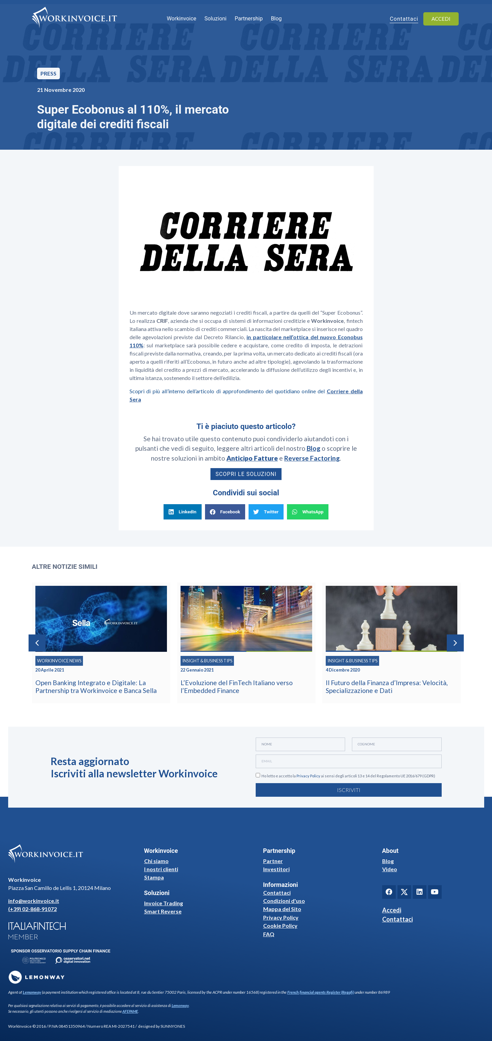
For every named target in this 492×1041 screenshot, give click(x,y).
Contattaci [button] (404, 19)
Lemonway (32, 992)
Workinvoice (181, 18)
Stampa (154, 877)
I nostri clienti (161, 869)
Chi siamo (156, 861)
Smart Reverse (163, 911)
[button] (183, 511)
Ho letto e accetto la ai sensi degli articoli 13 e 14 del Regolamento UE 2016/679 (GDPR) (348, 776)
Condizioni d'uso (284, 900)
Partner (273, 861)
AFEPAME (130, 1011)
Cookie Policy (280, 925)
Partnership (248, 18)
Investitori (276, 869)
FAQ (268, 934)
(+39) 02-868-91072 (32, 909)
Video (389, 869)
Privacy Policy (308, 776)
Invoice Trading (163, 903)
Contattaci (277, 892)
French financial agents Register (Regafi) (320, 992)
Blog (276, 18)
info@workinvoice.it (33, 900)
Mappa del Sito (282, 909)
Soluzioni (215, 18)
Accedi (391, 910)
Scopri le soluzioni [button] (246, 474)
